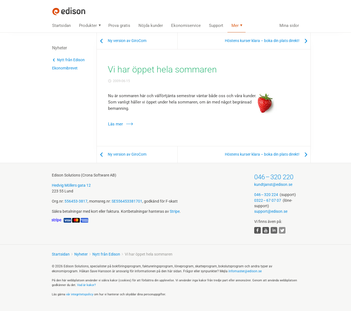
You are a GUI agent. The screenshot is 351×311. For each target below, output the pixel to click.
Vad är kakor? (86, 285)
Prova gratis (119, 25)
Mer (235, 25)
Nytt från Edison (71, 60)
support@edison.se (270, 211)
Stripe (175, 211)
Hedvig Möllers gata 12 (71, 185)
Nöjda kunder (150, 25)
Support (216, 25)
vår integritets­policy (79, 294)
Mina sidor (289, 25)
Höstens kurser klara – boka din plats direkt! (262, 40)
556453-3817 (75, 201)
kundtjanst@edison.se (273, 184)
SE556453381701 (127, 201)
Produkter (88, 25)
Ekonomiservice (186, 25)
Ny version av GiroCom (127, 40)
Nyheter (81, 254)
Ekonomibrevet (65, 68)
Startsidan (61, 25)
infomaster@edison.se (245, 271)
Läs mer (115, 124)
